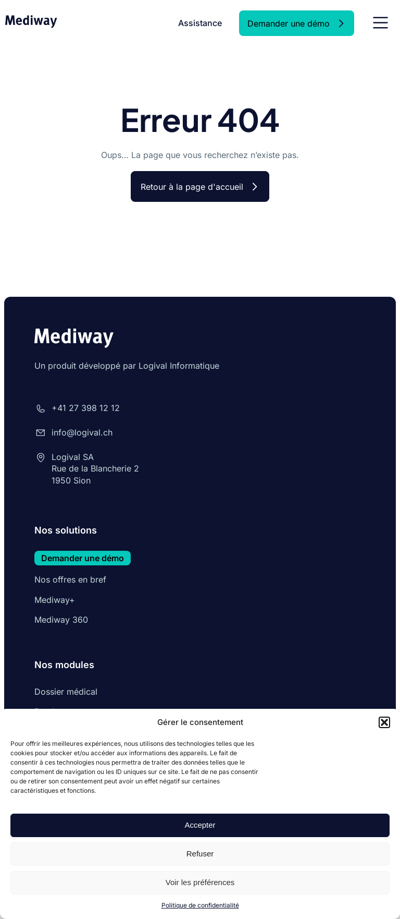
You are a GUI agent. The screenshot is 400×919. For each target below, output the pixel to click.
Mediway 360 (61, 619)
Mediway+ (54, 600)
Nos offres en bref (70, 579)
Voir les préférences (200, 882)
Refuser (200, 853)
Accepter (199, 824)
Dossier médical (65, 691)
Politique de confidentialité (200, 905)
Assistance (200, 23)
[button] (384, 722)
